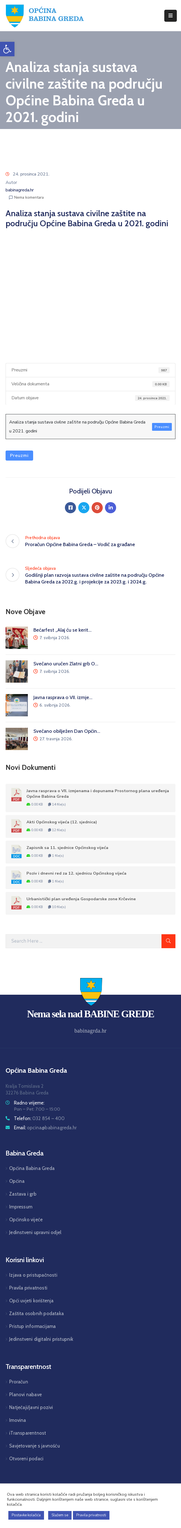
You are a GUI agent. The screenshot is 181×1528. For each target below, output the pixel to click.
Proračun (18, 1382)
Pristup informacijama (32, 1326)
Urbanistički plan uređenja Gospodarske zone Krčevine (81, 899)
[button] (7, 49)
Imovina (17, 1420)
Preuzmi (162, 427)
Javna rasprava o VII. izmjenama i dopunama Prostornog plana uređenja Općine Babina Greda (97, 793)
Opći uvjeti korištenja (31, 1300)
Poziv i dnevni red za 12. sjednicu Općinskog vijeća (76, 873)
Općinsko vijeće (26, 1219)
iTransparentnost (27, 1433)
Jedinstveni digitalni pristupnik (41, 1339)
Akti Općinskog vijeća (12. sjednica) (61, 822)
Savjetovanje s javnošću (34, 1446)
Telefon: (39, 1118)
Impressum (20, 1207)
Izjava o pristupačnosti (33, 1275)
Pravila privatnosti (28, 1288)
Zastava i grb (22, 1194)
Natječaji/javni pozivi (31, 1407)
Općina (17, 1181)
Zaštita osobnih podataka (36, 1313)
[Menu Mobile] (170, 16)
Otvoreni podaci (26, 1458)
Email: (45, 1127)
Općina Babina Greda (32, 1168)
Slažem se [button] (60, 1515)
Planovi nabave (25, 1394)
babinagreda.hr (20, 190)
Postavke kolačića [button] (26, 1515)
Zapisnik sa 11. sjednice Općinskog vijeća (67, 847)
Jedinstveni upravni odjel (35, 1232)
